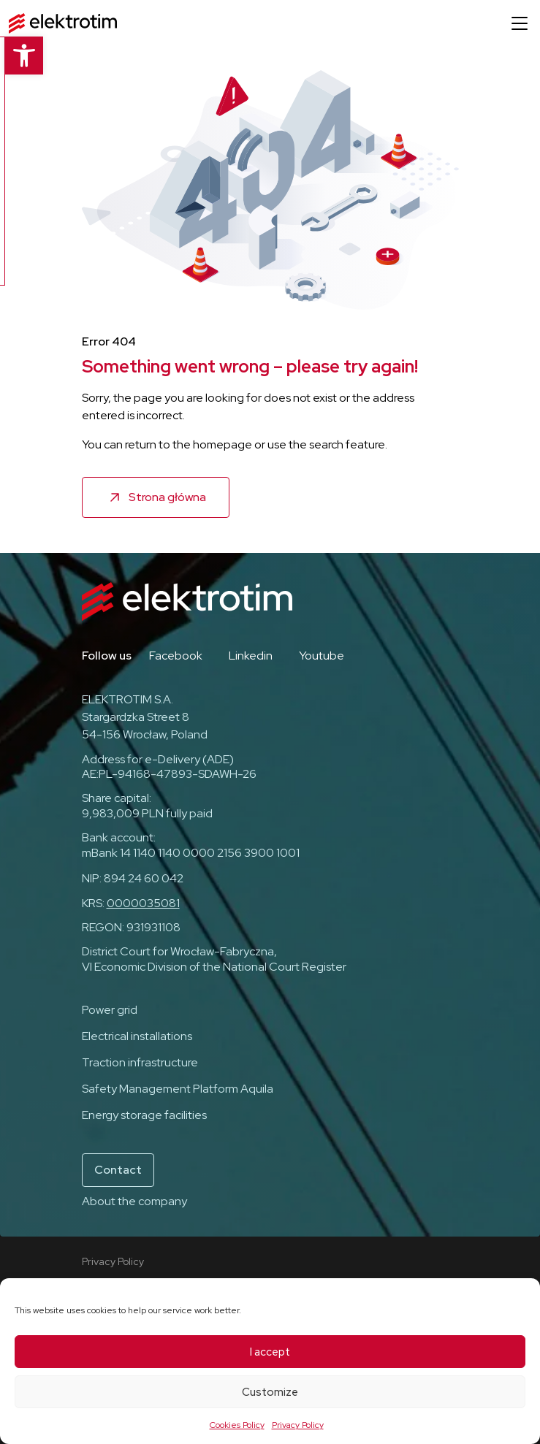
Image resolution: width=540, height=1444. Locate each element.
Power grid (109, 1009)
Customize (270, 1392)
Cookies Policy (237, 1425)
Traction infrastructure (140, 1062)
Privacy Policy (298, 1425)
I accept (270, 1352)
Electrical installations (137, 1036)
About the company (134, 1201)
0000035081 (143, 903)
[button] (19, 56)
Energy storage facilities (144, 1115)
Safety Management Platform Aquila (177, 1088)
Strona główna (167, 497)
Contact (118, 1169)
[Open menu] (519, 23)
